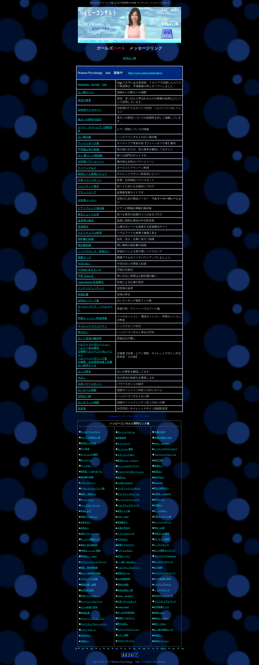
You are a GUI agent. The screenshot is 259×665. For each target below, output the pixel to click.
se (153, 648)
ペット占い (86, 466)
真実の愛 (158, 460)
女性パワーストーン (90, 533)
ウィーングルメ (87, 167)
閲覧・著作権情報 (89, 567)
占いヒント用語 (161, 539)
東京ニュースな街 (88, 214)
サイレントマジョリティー (93, 562)
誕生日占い (159, 477)
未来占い (84, 528)
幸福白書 (83, 294)
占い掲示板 (84, 137)
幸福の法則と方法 (163, 437)
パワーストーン (88, 482)
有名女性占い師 (125, 590)
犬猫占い (84, 641)
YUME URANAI (124, 483)
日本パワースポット (90, 180)
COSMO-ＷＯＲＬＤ (89, 269)
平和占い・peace (89, 556)
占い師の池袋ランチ (163, 629)
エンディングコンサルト (129, 488)
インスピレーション (90, 505)
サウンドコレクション (128, 629)
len (134, 648)
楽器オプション (161, 641)
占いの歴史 (84, 371)
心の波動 (158, 567)
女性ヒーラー (123, 556)
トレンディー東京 (88, 186)
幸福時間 (121, 438)
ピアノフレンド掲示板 (91, 208)
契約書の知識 (86, 239)
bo (76, 648)
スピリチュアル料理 (90, 232)
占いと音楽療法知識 (90, 573)
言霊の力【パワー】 (163, 595)
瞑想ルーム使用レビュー (92, 174)
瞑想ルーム (159, 499)
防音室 (82, 408)
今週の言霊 (159, 432)
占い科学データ (87, 365)
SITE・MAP (123, 516)
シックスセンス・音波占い (94, 251)
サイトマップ (123, 443)
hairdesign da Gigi (88, 84)
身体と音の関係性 (89, 545)
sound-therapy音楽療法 (91, 282)
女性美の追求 (87, 590)
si (100, 648)
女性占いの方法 (88, 443)
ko (108, 648)
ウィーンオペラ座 (88, 143)
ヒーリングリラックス (128, 499)
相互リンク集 (123, 511)
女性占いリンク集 (88, 300)
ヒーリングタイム (162, 584)
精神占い (158, 466)
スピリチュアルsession (165, 556)
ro (125, 648)
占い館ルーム (86, 92)
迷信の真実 (84, 100)
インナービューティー (91, 288)
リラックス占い (125, 550)
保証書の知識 (86, 477)
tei (83, 648)
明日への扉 (159, 528)
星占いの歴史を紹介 (90, 119)
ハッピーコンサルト (90, 432)
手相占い (158, 505)
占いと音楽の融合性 (90, 338)
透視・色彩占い (88, 494)
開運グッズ (84, 257)
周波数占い (122, 522)
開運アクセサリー (125, 545)
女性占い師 (129, 58)
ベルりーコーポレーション (131, 472)
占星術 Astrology (162, 494)
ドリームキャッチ (125, 533)
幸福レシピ (85, 511)
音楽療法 (83, 226)
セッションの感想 (89, 454)
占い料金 (85, 449)
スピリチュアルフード (128, 505)
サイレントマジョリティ (92, 326)
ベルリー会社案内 (88, 348)
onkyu (163, 648)
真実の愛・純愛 (88, 584)
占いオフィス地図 (88, 402)
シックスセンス (161, 545)
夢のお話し (122, 624)
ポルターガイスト (125, 641)
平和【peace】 (86, 276)
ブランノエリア (87, 192)
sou (143, 648)
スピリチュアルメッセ (128, 494)
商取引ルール (123, 573)
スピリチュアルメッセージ (94, 624)
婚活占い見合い (161, 618)
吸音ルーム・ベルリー (128, 460)
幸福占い (158, 635)
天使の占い (85, 522)
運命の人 (121, 477)
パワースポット (88, 630)
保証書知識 (84, 245)
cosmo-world (123, 607)
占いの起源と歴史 (89, 607)
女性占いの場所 (161, 533)
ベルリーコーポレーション (94, 344)
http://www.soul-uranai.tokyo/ (145, 73)
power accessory (125, 596)
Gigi (104, 84)
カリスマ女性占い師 (90, 437)
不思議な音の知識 (88, 149)
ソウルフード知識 (89, 579)
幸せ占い (83, 332)
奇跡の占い (159, 612)
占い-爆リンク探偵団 (90, 155)
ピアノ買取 (123, 635)
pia (182, 648)
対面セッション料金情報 (92, 318)
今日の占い (84, 263)
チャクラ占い (87, 499)
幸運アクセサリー (89, 516)
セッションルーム (162, 522)
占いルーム (86, 460)
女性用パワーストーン (91, 161)
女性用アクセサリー (90, 109)
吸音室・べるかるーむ (91, 471)
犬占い (82, 377)
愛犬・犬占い (160, 624)
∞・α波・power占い (126, 562)
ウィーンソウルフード (92, 601)
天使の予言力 (123, 528)
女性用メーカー (87, 200)
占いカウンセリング (163, 562)
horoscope (158, 482)
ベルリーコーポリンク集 (92, 358)
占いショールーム (126, 432)
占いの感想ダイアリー (164, 550)
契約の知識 (123, 584)
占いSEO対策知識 (125, 612)
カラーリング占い (125, 455)
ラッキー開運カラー (90, 539)
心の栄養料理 (123, 579)
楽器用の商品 (86, 220)
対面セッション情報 (90, 550)
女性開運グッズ (161, 607)
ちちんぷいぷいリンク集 (93, 488)
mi (117, 648)
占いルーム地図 (87, 390)
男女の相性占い (161, 488)
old (91, 648)
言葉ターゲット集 (162, 516)
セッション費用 (125, 449)
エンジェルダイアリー (128, 466)
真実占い (158, 471)
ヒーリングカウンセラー (166, 449)
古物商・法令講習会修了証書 (95, 362)
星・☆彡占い (160, 511)
